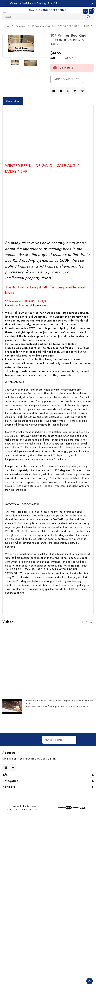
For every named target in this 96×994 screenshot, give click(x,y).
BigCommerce (29, 806)
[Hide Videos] (87, 622)
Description (13, 101)
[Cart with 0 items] (91, 10)
